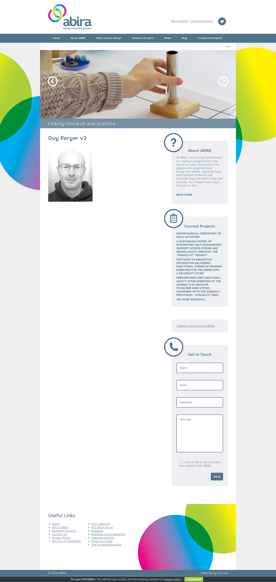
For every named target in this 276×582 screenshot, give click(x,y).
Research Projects (143, 38)
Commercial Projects (210, 38)
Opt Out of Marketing (66, 547)
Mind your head (101, 547)
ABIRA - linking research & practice (70, 17)
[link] (191, 299)
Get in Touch (179, 21)
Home (56, 38)
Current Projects (202, 21)
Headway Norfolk (102, 543)
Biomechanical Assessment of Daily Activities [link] (198, 235)
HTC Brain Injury (102, 533)
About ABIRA (78, 38)
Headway (97, 536)
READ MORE (184, 194)
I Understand (194, 579)
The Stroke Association (106, 550)
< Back (227, 46)
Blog (184, 38)
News (167, 38)
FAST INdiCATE (100, 529)
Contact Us (59, 540)
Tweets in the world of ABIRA (195, 326)
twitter (222, 21)
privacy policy (172, 579)
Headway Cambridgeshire (108, 540)
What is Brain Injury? (109, 38)
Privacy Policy (61, 543)
